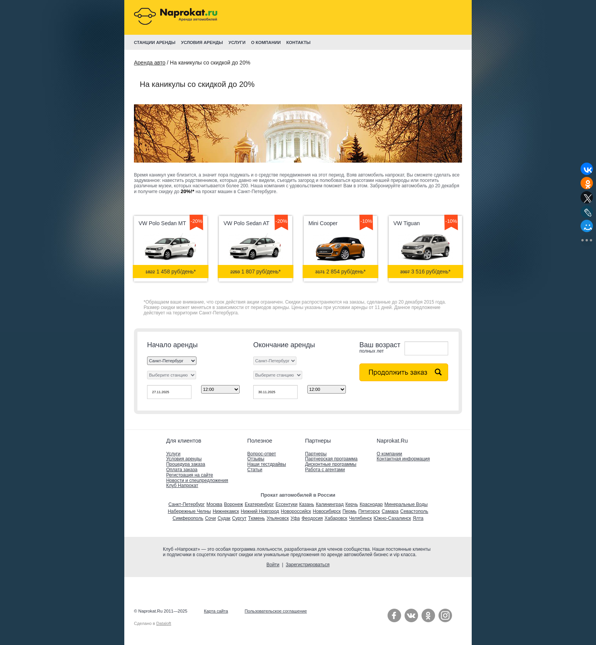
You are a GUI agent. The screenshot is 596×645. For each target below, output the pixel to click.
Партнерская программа (331, 459)
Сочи (210, 518)
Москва (214, 504)
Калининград (330, 504)
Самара (390, 511)
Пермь (349, 511)
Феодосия (312, 518)
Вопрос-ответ (261, 454)
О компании (389, 454)
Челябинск (360, 518)
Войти (272, 564)
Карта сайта (216, 611)
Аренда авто (149, 62)
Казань (306, 504)
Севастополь (414, 511)
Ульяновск (278, 518)
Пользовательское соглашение (276, 611)
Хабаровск (336, 518)
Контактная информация (403, 459)
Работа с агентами (325, 469)
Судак (224, 518)
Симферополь (188, 518)
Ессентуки (287, 504)
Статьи (254, 469)
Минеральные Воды (406, 504)
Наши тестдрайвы (266, 464)
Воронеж (233, 504)
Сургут (239, 518)
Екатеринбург (259, 504)
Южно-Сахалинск (392, 518)
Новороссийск (296, 511)
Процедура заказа (185, 464)
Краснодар (371, 504)
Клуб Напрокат (182, 485)
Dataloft (163, 623)
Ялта (418, 518)
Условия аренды (183, 459)
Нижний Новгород (260, 511)
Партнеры (316, 454)
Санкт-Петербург (186, 504)
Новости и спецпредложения (197, 480)
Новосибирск (326, 511)
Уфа (295, 518)
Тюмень (256, 518)
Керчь (351, 504)
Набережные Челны (189, 511)
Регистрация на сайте (189, 475)
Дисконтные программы (330, 464)
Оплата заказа (181, 469)
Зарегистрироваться (307, 564)
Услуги (173, 454)
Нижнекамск (226, 511)
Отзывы (255, 459)
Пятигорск (369, 511)
